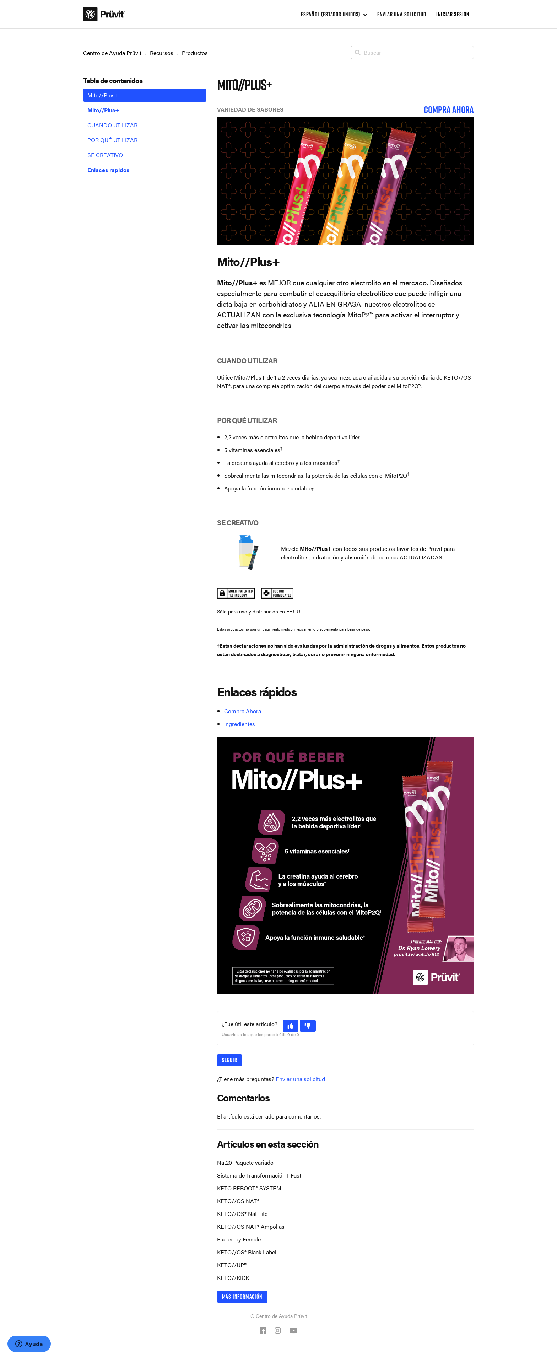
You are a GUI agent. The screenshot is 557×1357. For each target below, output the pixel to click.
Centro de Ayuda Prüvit (112, 53)
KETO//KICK (233, 1277)
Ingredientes (239, 724)
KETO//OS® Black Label (246, 1252)
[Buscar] (412, 52)
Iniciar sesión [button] (453, 14)
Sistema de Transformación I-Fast (259, 1175)
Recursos (161, 53)
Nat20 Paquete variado (245, 1162)
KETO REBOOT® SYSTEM (249, 1188)
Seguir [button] (229, 1060)
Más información (242, 1296)
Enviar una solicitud (401, 14)
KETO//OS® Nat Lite (242, 1214)
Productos (195, 53)
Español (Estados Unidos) (331, 14)
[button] (291, 1026)
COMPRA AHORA (449, 109)
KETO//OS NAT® (238, 1201)
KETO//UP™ (232, 1265)
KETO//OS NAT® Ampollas (251, 1226)
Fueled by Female (239, 1239)
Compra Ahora (242, 711)
